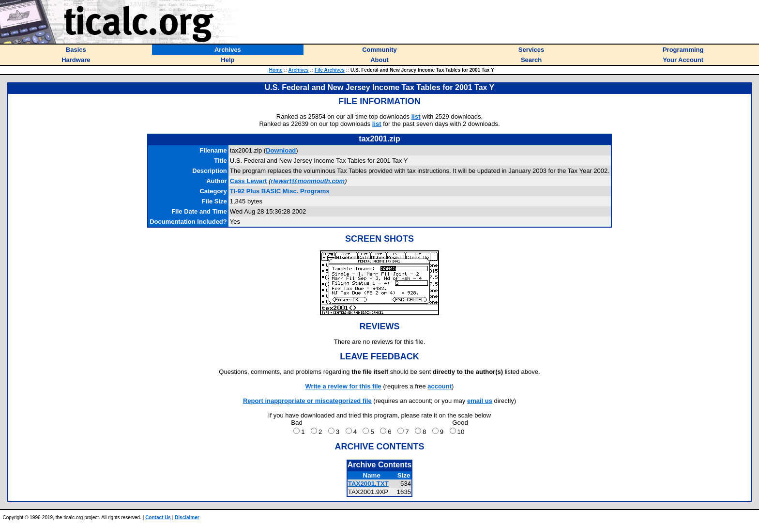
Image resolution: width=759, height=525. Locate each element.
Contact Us (158, 517)
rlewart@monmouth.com (308, 181)
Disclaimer (187, 517)
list (416, 116)
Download (281, 150)
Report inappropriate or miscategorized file (307, 400)
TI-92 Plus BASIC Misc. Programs (280, 191)
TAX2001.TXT (368, 483)
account (439, 386)
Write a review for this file (343, 386)
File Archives (330, 70)
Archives (298, 70)
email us (479, 400)
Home (276, 70)
